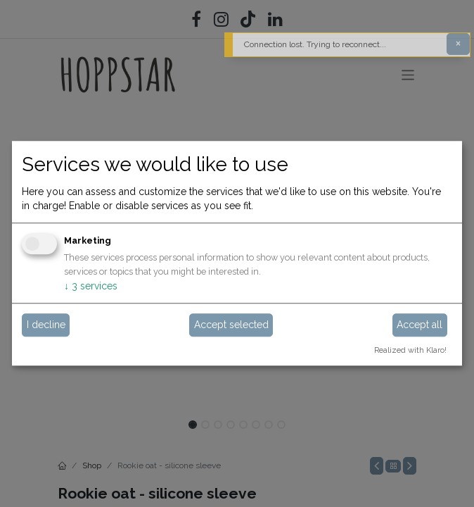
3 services (90, 286)
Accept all (419, 324)
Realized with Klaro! (410, 350)
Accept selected (231, 324)
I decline (46, 324)
